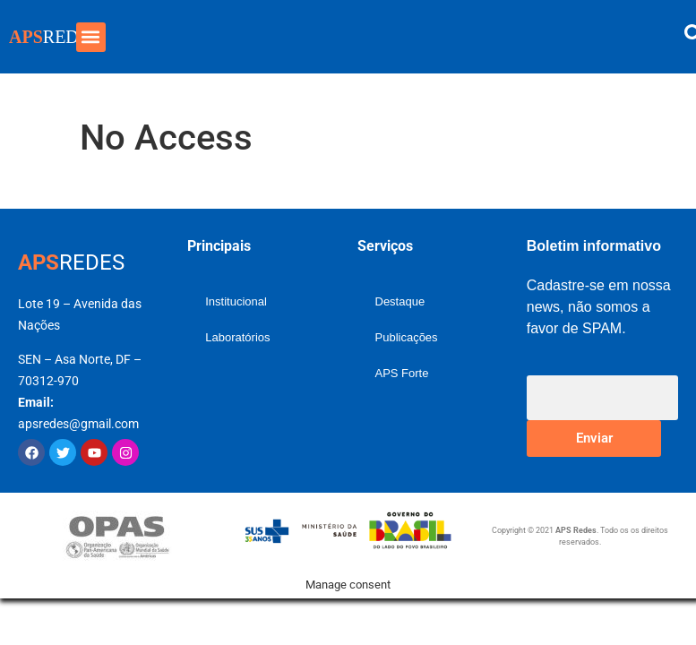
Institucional (236, 301)
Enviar (594, 438)
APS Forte (402, 373)
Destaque (400, 301)
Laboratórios (237, 337)
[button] (91, 37)
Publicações (406, 337)
